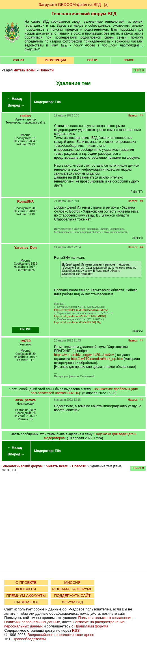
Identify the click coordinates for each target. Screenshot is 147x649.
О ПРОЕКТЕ (26, 582)
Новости (47, 70)
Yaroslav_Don (25, 248)
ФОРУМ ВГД (72, 602)
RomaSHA (25, 201)
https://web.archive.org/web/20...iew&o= (84, 355)
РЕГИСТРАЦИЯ (55, 60)
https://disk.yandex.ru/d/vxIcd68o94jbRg (77, 322)
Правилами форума (91, 626)
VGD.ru (18, 60)
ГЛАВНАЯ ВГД (26, 602)
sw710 (25, 341)
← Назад (14, 99)
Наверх (133, 115)
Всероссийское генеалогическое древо (61, 635)
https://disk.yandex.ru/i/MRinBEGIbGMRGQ (80, 316)
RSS (76, 630)
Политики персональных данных (32, 622)
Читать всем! (25, 70)
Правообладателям (29, 639)
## (141, 115)
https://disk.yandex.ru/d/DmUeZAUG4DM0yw (81, 309)
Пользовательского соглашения (105, 618)
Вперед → (16, 105)
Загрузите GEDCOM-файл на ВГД (70, 4)
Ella (58, 102)
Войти (92, 60)
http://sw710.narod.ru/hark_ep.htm (97, 359)
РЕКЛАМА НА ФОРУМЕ (72, 589)
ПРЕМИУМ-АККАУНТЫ (26, 595)
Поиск (128, 60)
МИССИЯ (72, 582)
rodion (25, 116)
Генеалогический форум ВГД (83, 13)
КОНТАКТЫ (26, 589)
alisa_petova (25, 400)
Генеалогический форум (21, 466)
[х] (106, 4)
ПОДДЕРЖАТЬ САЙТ (72, 595)
